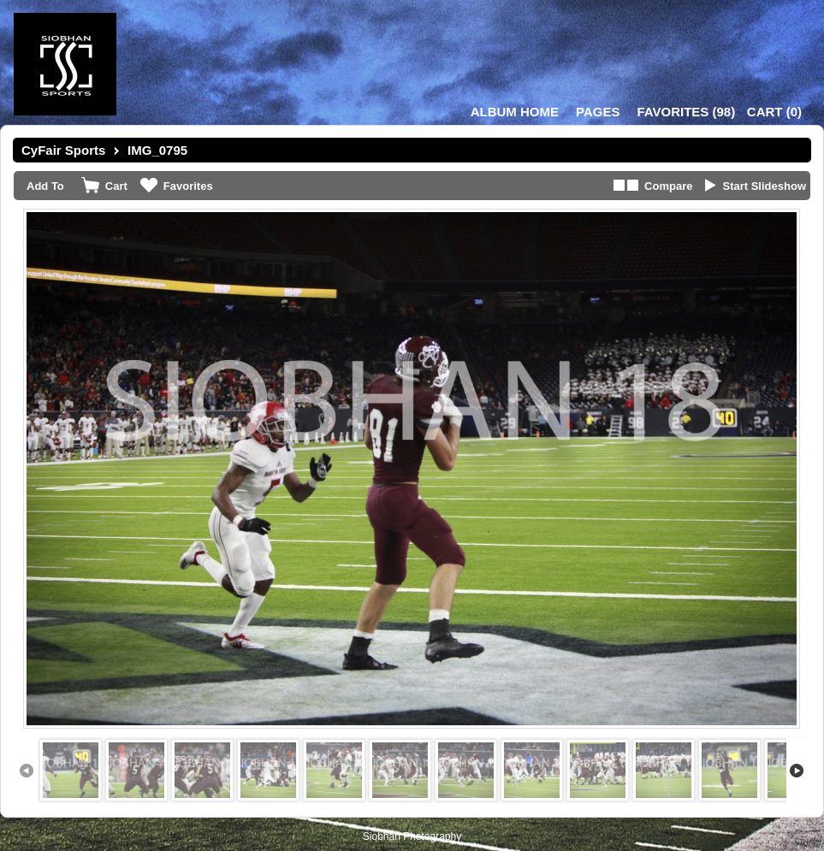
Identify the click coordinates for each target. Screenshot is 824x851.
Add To (45, 186)
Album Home (515, 111)
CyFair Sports (63, 150)
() (686, 111)
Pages (597, 111)
